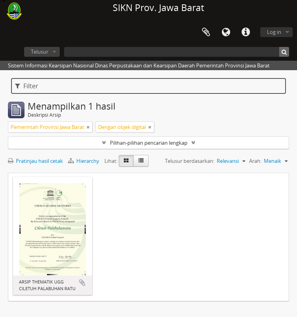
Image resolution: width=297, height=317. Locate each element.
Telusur (39, 51)
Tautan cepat (245, 32)
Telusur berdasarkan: (189, 160)
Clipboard (206, 32)
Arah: (255, 160)
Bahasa (226, 32)
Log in (274, 31)
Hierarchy (84, 160)
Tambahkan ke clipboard (82, 283)
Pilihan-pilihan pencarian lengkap (148, 142)
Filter (26, 86)
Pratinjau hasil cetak (35, 160)
